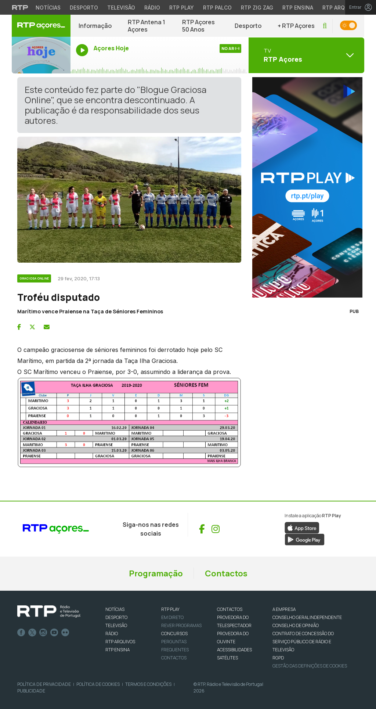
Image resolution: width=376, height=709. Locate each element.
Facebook (21, 633)
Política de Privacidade (44, 684)
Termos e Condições (148, 684)
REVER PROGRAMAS (181, 625)
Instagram (43, 633)
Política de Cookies (98, 684)
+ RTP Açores (296, 26)
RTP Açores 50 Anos (198, 25)
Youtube (54, 633)
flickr (65, 633)
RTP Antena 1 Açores (146, 25)
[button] (325, 26)
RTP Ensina (117, 650)
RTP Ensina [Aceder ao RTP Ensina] (297, 7)
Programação (156, 573)
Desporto (248, 26)
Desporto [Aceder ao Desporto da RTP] (84, 7)
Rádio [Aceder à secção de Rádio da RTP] (152, 7)
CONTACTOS (229, 609)
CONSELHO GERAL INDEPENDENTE (307, 617)
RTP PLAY (170, 609)
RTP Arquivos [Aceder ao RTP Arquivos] (341, 7)
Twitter (32, 633)
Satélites (227, 658)
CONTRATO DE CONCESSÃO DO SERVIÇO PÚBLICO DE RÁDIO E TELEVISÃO (303, 641)
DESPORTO (116, 617)
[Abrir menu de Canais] (305, 55)
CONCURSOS (174, 633)
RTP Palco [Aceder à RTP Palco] (217, 7)
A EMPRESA (284, 609)
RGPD (278, 658)
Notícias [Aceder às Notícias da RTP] (48, 7)
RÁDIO (111, 633)
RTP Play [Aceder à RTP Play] (181, 7)
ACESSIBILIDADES (234, 650)
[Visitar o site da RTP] (20, 7)
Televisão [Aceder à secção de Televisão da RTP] (121, 7)
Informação (95, 26)
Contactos (226, 573)
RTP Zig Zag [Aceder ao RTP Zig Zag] (257, 7)
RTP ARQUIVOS (120, 641)
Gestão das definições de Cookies (309, 666)
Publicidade (31, 691)
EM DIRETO (172, 617)
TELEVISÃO (116, 625)
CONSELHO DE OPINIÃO (295, 625)
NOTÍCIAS (114, 609)
